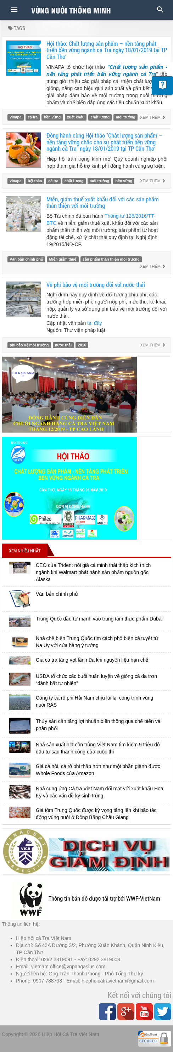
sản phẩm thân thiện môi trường (111, 259)
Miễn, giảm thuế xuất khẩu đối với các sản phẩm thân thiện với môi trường (102, 202)
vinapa (15, 117)
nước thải (63, 345)
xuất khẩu (75, 117)
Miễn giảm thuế (63, 259)
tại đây (94, 323)
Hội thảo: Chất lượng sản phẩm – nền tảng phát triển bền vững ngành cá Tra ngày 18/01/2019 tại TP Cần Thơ (106, 50)
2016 (82, 345)
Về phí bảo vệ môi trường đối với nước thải (95, 284)
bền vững (52, 117)
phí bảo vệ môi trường (29, 345)
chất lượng (100, 117)
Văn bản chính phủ (26, 259)
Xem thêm (153, 117)
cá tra (33, 117)
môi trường (125, 117)
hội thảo (35, 181)
